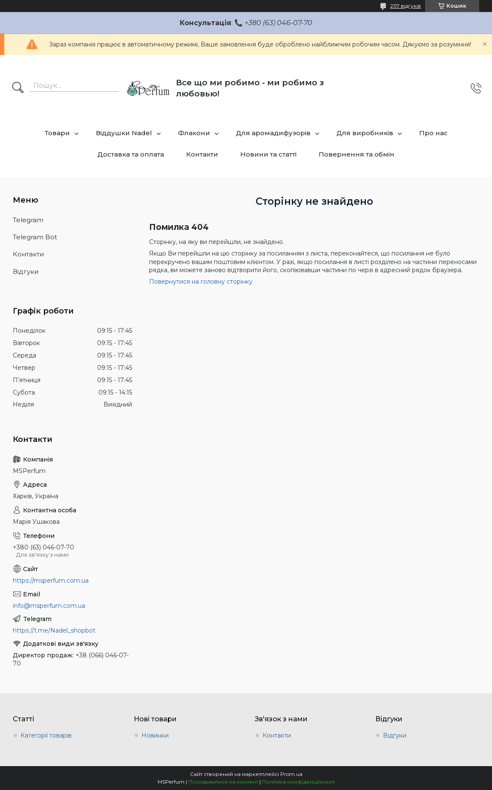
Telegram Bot (35, 237)
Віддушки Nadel (124, 133)
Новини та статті (268, 154)
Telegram (28, 220)
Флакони (194, 133)
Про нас (433, 133)
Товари (57, 133)
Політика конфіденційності (298, 781)
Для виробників (365, 133)
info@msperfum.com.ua (49, 606)
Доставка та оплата (131, 154)
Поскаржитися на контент (223, 781)
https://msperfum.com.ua (51, 580)
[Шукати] (18, 88)
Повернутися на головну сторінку (201, 281)
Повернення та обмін (356, 154)
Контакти (202, 154)
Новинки (155, 735)
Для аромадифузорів (273, 133)
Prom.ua (291, 774)
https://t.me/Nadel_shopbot (54, 630)
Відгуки (25, 271)
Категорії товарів (46, 735)
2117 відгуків (405, 6)
